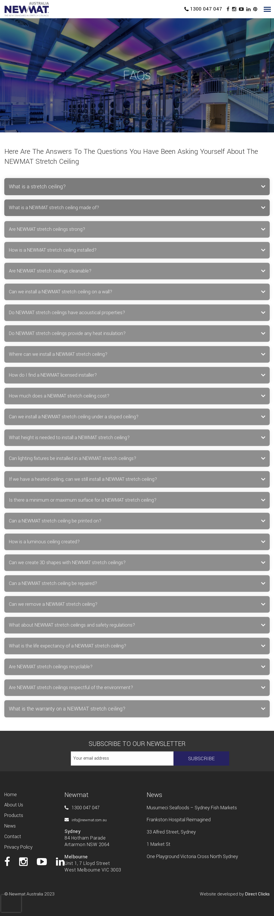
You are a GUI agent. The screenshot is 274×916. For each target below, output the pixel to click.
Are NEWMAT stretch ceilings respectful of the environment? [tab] (71, 690)
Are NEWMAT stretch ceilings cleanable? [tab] (50, 273)
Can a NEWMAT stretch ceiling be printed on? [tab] (55, 523)
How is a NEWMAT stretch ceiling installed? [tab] (52, 252)
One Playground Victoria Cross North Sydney (192, 856)
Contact (12, 836)
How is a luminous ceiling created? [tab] (44, 544)
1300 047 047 (203, 9)
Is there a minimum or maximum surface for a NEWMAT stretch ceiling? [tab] (82, 502)
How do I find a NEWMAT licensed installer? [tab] (53, 377)
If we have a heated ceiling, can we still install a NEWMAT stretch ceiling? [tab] (83, 482)
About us (13, 805)
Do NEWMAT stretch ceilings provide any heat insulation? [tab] (67, 336)
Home (10, 794)
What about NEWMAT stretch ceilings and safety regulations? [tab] (72, 627)
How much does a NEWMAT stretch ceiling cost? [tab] (59, 398)
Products (13, 815)
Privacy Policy (18, 847)
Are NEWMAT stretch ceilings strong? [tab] (47, 232)
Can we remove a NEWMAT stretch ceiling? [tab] (53, 607)
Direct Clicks (257, 894)
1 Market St (158, 844)
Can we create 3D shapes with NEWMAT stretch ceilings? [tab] (67, 565)
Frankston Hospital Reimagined (179, 819)
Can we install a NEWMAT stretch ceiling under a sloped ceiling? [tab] (73, 419)
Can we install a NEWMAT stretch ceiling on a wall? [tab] (60, 294)
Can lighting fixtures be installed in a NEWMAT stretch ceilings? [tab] (72, 461)
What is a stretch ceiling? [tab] (37, 186)
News (10, 826)
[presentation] (11, 897)
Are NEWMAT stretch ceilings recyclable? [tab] (50, 669)
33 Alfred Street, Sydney (171, 832)
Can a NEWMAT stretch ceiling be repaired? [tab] (53, 586)
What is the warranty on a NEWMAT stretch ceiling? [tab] (67, 711)
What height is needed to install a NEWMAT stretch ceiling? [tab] (69, 440)
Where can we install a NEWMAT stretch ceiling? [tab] (58, 357)
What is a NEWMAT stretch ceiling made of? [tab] (54, 207)
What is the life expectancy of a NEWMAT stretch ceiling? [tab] (67, 648)
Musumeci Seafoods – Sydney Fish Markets (192, 807)
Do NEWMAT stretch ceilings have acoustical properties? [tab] (67, 315)
